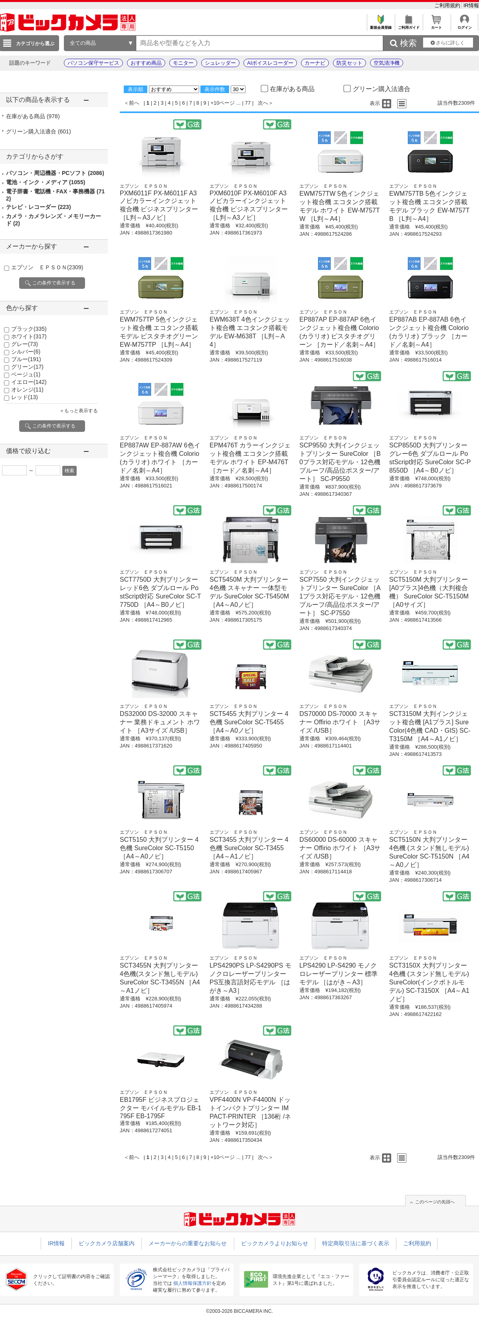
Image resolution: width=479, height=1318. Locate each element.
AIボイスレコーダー (270, 63)
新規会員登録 (381, 25)
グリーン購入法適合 (38, 131)
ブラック (29, 329)
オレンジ (27, 389)
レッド (24, 397)
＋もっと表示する (78, 410)
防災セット (349, 63)
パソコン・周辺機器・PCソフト (55, 173)
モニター (183, 63)
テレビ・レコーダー (38, 207)
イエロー (29, 382)
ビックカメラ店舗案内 (107, 1243)
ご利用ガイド (409, 25)
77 (248, 103)
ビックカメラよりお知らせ (274, 1243)
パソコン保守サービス (93, 63)
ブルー (26, 359)
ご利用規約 (448, 5)
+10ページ (222, 103)
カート (436, 25)
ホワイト (29, 336)
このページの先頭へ (435, 1201)
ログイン (464, 25)
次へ (263, 103)
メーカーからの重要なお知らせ (187, 1243)
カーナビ (315, 63)
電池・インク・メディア (45, 182)
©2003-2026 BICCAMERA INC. (239, 1311)
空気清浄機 (387, 63)
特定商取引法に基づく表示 (355, 1243)
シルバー (25, 351)
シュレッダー (220, 63)
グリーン (27, 367)
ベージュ (25, 374)
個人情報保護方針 (192, 1283)
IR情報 (471, 5)
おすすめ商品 (146, 63)
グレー (24, 344)
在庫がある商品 (33, 116)
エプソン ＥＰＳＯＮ (47, 267)
